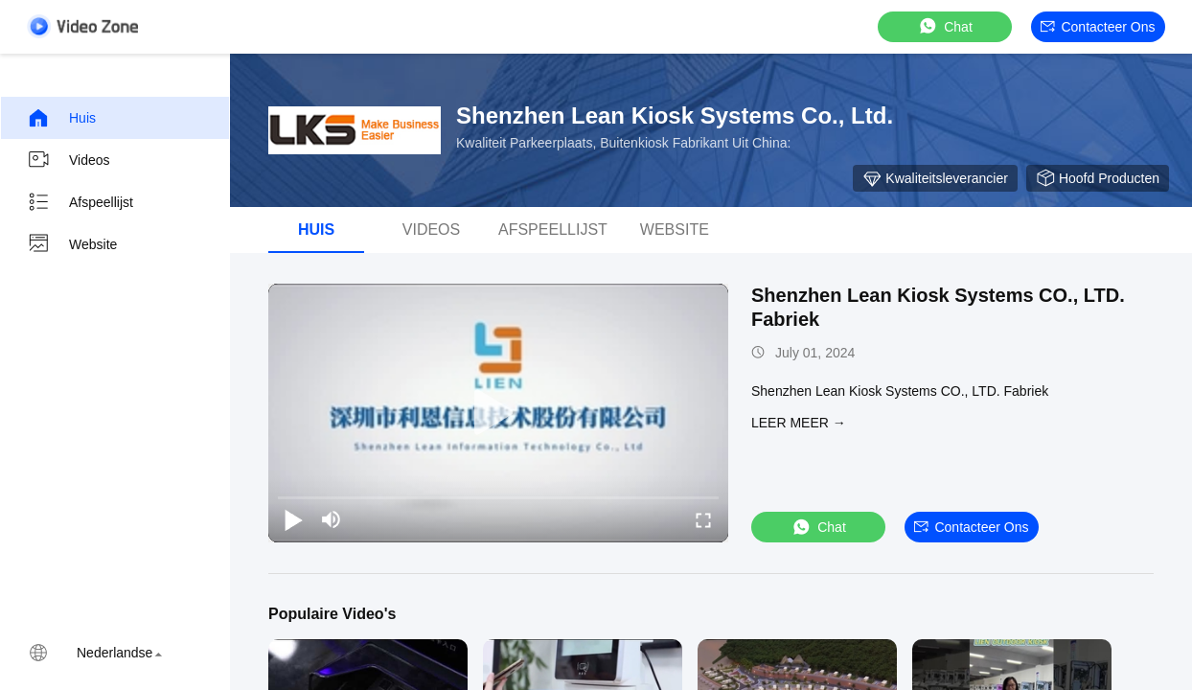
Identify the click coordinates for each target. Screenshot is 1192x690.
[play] (498, 413)
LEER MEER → (798, 422)
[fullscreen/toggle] (703, 519)
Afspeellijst (80, 202)
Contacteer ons (1098, 26)
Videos (68, 160)
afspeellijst (552, 229)
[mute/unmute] (331, 519)
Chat (945, 26)
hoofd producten (1097, 178)
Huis (61, 117)
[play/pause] (293, 519)
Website (72, 244)
